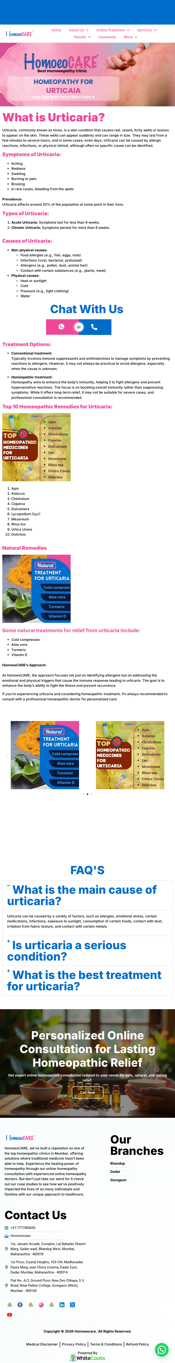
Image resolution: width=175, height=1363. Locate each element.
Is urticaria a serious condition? (66, 950)
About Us (78, 30)
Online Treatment (112, 30)
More (130, 37)
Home (56, 30)
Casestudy (107, 37)
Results (82, 37)
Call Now (87, 1092)
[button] (7, 756)
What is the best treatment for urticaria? (84, 980)
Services (146, 30)
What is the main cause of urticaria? (82, 895)
